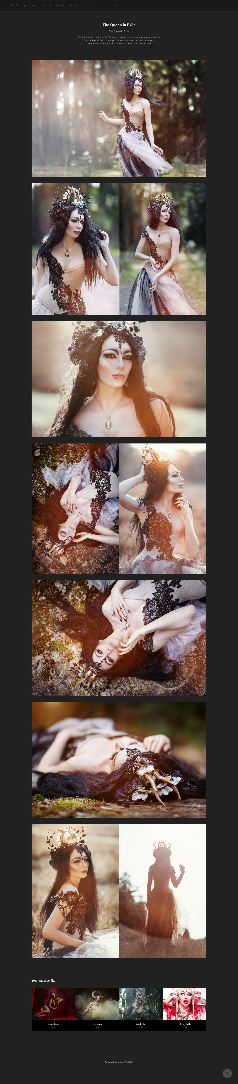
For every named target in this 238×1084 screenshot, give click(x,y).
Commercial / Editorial (41, 5)
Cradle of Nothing (16, 5)
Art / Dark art (76, 5)
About (117, 5)
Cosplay (90, 5)
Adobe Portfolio (125, 1062)
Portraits (60, 5)
